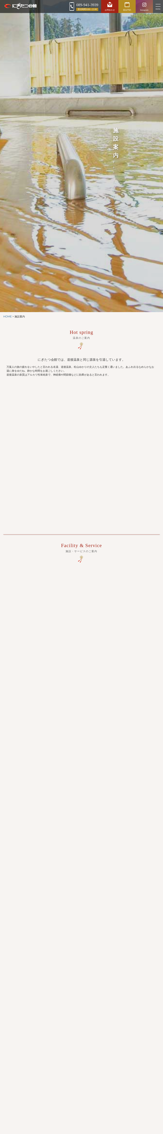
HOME (7, 316)
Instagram (144, 6)
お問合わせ (110, 6)
